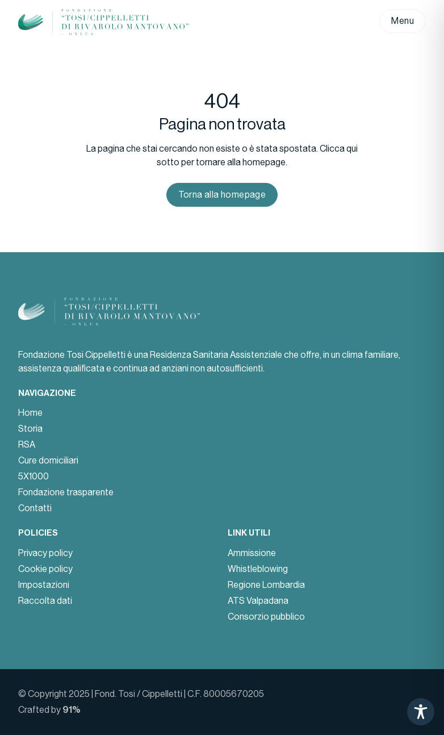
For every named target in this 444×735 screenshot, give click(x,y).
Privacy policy (45, 553)
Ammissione (252, 553)
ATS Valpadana (258, 600)
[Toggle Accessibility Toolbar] (420, 711)
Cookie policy (45, 568)
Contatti (35, 508)
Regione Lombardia (266, 584)
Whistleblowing (258, 568)
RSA (26, 444)
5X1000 (33, 476)
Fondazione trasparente (66, 492)
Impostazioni (43, 584)
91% (71, 709)
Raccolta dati (45, 600)
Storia (30, 428)
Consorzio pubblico (266, 616)
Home (30, 412)
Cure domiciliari (48, 460)
